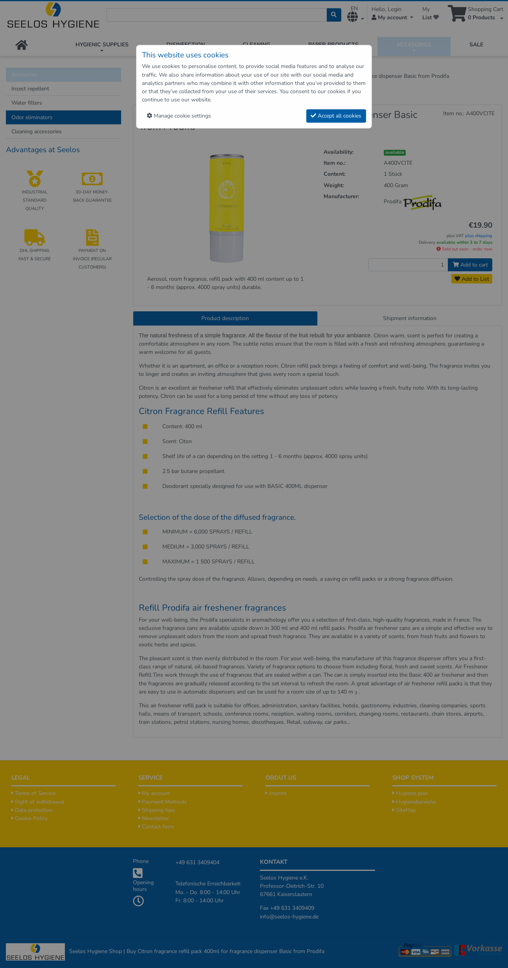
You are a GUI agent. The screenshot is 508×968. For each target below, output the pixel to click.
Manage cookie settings (179, 116)
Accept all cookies (336, 116)
